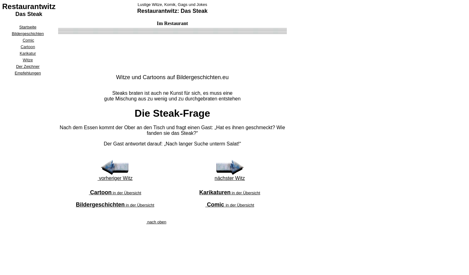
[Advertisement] (28, 171)
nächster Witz (230, 178)
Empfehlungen (28, 73)
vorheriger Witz (114, 178)
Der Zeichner (27, 66)
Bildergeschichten (28, 33)
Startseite (28, 27)
